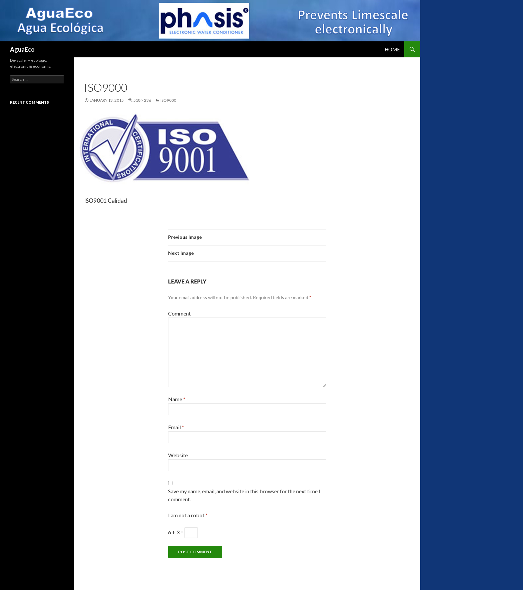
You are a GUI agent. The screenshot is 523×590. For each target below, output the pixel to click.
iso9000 (168, 100)
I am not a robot (188, 515)
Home (392, 49)
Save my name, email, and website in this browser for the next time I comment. (244, 495)
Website (178, 455)
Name (176, 399)
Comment (179, 313)
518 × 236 (142, 100)
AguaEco (22, 49)
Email (176, 427)
